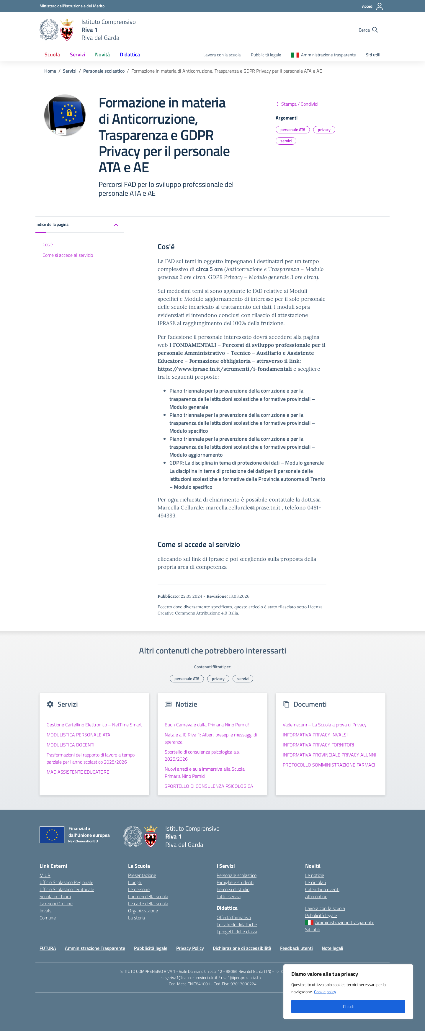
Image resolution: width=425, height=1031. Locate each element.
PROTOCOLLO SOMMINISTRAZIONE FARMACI (329, 764)
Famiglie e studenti (235, 882)
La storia (136, 917)
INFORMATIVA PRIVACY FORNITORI (318, 744)
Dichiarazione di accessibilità (242, 948)
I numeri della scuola (148, 896)
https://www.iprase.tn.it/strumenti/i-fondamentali (225, 368)
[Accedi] (372, 6)
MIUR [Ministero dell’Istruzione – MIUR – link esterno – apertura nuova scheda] (45, 875)
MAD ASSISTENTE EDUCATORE (78, 771)
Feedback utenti (296, 948)
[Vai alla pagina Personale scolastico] (104, 70)
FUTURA (48, 948)
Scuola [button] (52, 54)
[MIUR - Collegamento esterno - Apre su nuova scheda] (72, 6)
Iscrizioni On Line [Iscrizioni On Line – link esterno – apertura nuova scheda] (56, 903)
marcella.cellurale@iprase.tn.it (243, 507)
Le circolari (315, 882)
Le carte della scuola (148, 903)
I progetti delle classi (237, 931)
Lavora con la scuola (222, 54)
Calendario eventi (322, 889)
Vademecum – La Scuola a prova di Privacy (325, 724)
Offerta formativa (234, 917)
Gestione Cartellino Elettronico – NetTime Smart (94, 724)
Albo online (316, 896)
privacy (324, 129)
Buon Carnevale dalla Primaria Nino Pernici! (207, 724)
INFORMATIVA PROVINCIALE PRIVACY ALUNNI (329, 754)
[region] (348, 991)
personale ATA (292, 129)
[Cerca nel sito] (368, 30)
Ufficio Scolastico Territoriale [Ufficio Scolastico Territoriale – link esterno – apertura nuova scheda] (67, 889)
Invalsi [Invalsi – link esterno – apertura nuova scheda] (46, 910)
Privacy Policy (190, 948)
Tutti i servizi (229, 896)
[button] (79, 225)
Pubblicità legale (266, 54)
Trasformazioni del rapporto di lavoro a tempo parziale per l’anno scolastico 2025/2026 (91, 758)
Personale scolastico (236, 875)
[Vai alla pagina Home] (50, 70)
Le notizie (314, 875)
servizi (286, 141)
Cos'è (47, 244)
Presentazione (142, 875)
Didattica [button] (130, 54)
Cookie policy (325, 991)
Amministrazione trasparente (328, 54)
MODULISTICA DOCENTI (70, 744)
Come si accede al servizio (67, 255)
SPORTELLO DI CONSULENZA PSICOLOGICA (209, 786)
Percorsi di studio (233, 889)
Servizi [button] (77, 54)
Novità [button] (102, 54)
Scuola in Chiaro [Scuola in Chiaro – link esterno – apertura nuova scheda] (55, 896)
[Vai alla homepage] (57, 30)
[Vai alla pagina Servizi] (69, 70)
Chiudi (348, 1006)
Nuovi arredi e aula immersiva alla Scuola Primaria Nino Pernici (205, 772)
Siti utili (373, 54)
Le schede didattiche (237, 924)
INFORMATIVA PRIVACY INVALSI (315, 734)
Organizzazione (143, 910)
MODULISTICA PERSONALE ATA (78, 734)
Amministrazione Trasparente (95, 948)
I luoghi (135, 882)
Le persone (139, 889)
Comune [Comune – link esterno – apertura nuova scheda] (48, 917)
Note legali (332, 948)
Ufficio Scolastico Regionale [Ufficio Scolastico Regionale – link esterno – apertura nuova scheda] (66, 882)
